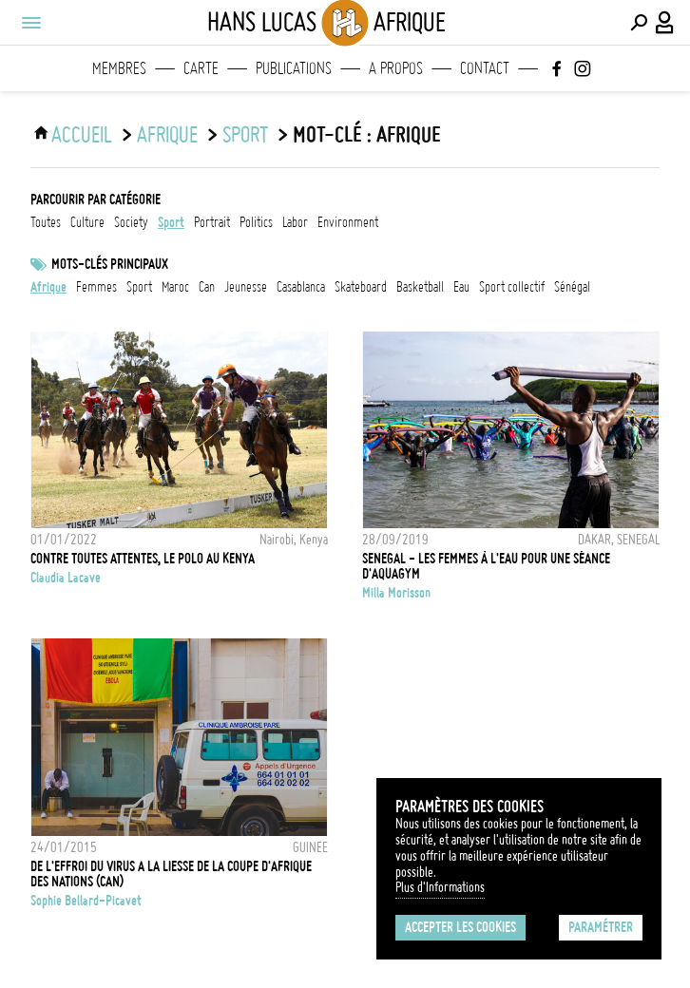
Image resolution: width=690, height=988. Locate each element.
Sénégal (572, 286)
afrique (48, 286)
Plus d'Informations (440, 887)
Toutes (45, 222)
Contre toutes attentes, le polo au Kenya (142, 558)
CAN (207, 286)
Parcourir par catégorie (95, 199)
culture (87, 222)
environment (347, 222)
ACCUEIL (81, 135)
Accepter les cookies (460, 927)
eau (461, 286)
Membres (119, 68)
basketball (420, 286)
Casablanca (301, 286)
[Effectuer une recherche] (638, 23)
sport (245, 135)
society (131, 222)
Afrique (167, 135)
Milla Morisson (396, 592)
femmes (96, 286)
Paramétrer (600, 927)
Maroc (175, 286)
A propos (396, 68)
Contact (484, 68)
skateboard (361, 286)
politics (256, 222)
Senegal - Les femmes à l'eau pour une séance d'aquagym (486, 566)
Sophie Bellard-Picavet (86, 900)
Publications (294, 68)
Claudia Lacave (65, 577)
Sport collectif (512, 286)
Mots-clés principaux (109, 264)
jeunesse (245, 286)
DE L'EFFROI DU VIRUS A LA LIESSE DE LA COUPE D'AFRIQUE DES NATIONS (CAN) (171, 874)
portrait (212, 222)
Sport (139, 286)
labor (295, 222)
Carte (201, 68)
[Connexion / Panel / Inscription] (665, 23)
